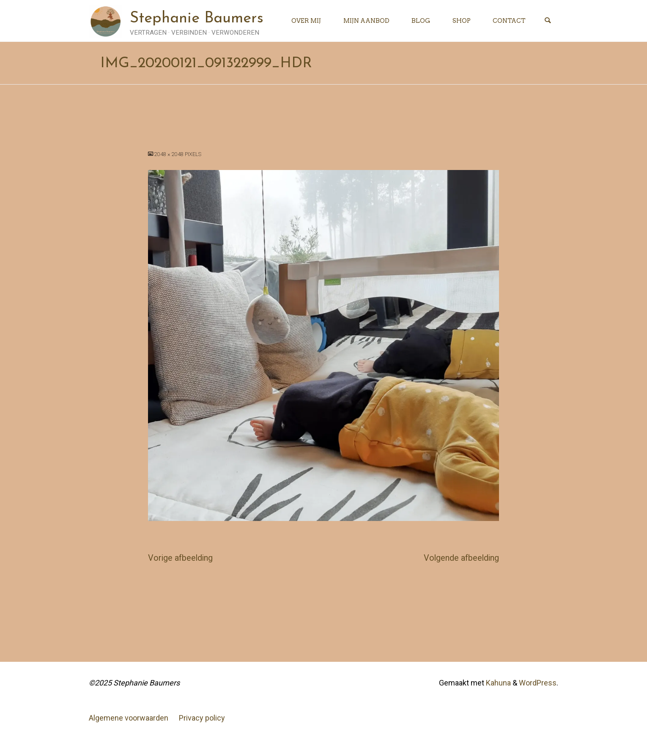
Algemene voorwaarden (128, 717)
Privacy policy (202, 717)
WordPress (538, 682)
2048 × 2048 (169, 154)
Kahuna (497, 682)
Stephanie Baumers (196, 18)
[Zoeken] (547, 21)
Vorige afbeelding (180, 558)
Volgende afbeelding (461, 558)
